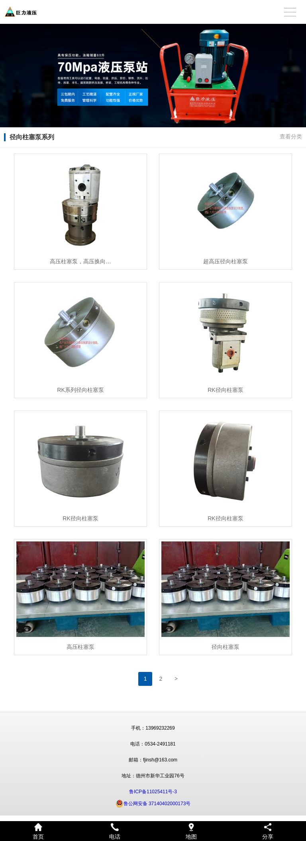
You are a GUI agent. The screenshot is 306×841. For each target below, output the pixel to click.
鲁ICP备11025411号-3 (153, 791)
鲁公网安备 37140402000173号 (153, 804)
